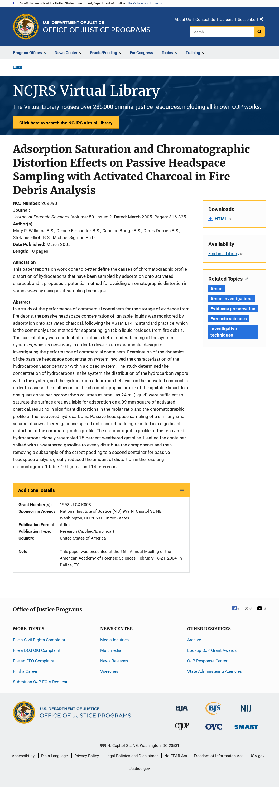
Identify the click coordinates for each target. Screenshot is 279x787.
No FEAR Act (175, 756)
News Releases (114, 660)
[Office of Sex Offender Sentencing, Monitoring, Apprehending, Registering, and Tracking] (246, 725)
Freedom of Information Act (218, 756)
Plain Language (54, 756)
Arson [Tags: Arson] (216, 288)
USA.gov (256, 756)
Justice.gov (139, 768)
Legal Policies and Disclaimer (131, 756)
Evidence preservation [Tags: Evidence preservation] (233, 308)
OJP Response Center (207, 660)
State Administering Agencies (214, 671)
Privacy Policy (86, 756)
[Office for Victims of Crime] (213, 726)
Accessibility (23, 756)
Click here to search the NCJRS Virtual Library (66, 122)
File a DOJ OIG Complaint (36, 650)
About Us (183, 19)
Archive (194, 639)
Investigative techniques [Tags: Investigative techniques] (223, 332)
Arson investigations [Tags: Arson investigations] (231, 298)
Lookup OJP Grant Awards (212, 650)
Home (17, 67)
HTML (223, 218)
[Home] (96, 26)
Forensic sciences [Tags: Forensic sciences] (228, 318)
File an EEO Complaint (33, 660)
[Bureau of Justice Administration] (182, 705)
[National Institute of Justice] (246, 706)
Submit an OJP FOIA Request (40, 681)
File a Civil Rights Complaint (39, 639)
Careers (226, 19)
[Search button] (259, 31)
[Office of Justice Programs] (26, 27)
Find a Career (25, 671)
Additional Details (36, 490)
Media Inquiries (114, 639)
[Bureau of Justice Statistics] (214, 712)
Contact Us (205, 19)
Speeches (109, 671)
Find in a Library (225, 253)
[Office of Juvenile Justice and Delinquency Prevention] (182, 727)
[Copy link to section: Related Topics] (245, 278)
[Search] (222, 31)
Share (263, 20)
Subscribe (246, 19)
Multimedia (110, 650)
